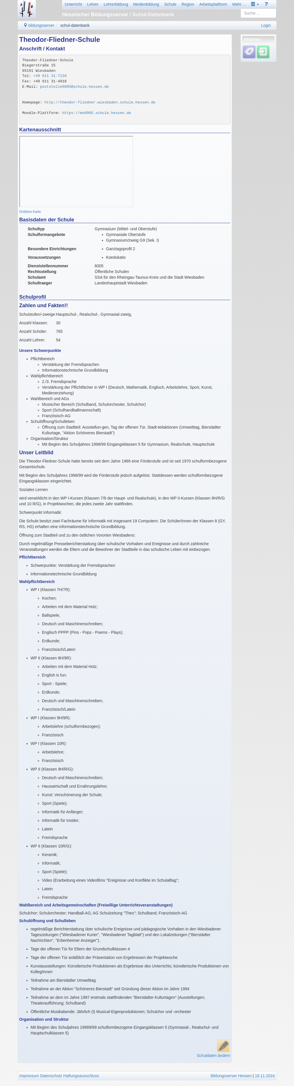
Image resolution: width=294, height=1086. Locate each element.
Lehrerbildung (116, 4)
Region (188, 4)
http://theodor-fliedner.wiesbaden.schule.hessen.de (99, 102)
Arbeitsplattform (213, 4)
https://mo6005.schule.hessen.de (96, 113)
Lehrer (92, 4)
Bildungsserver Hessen (231, 1075)
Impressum (29, 1075)
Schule (170, 4)
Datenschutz (51, 1075)
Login (266, 25)
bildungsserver (38, 25)
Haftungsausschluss (81, 1075)
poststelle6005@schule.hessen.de (74, 87)
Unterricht (73, 4)
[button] (255, 4)
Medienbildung (146, 4)
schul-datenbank (75, 25)
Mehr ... (239, 4)
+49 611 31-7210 (50, 76)
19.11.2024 (265, 1075)
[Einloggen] (263, 52)
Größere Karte (30, 212)
